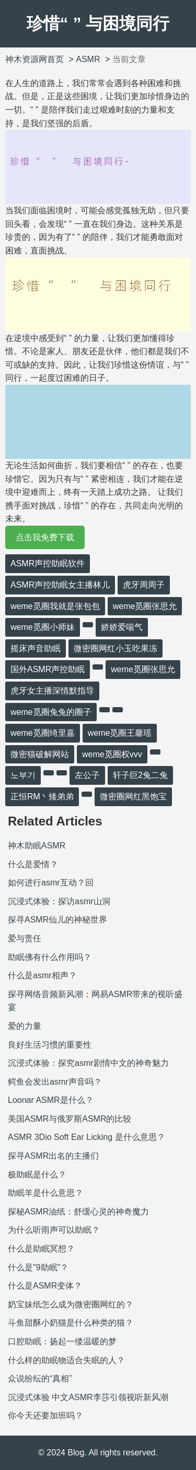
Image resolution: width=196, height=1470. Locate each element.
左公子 (87, 775)
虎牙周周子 (144, 584)
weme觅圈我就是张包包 (55, 606)
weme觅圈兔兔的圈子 (50, 712)
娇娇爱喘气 (122, 627)
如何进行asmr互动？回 (51, 882)
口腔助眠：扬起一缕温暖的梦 (62, 1341)
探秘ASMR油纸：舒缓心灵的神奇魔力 (78, 1211)
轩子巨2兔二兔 (140, 775)
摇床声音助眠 (35, 648)
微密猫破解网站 (39, 754)
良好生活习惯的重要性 (49, 1044)
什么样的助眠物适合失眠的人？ (66, 1360)
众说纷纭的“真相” (40, 1378)
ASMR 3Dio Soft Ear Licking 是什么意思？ (86, 1137)
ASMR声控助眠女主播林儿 (60, 584)
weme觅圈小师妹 (42, 627)
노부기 (23, 775)
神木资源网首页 (34, 59)
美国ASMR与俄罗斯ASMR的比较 (69, 1118)
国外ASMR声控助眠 (47, 669)
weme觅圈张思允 (145, 606)
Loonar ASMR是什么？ (51, 1100)
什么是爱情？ (33, 864)
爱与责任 (24, 938)
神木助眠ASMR (36, 845)
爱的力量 (24, 1026)
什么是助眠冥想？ (41, 1248)
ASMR (88, 59)
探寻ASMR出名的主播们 (53, 1155)
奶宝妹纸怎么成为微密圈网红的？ (70, 1304)
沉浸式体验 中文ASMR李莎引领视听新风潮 (88, 1397)
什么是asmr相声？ (42, 975)
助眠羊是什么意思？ (45, 1192)
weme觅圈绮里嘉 (42, 732)
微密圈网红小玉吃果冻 (115, 648)
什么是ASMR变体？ (45, 1285)
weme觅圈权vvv (112, 754)
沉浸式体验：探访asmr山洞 (59, 901)
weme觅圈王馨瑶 (120, 732)
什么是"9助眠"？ (38, 1267)
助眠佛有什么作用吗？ (49, 957)
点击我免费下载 (45, 537)
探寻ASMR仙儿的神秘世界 (57, 919)
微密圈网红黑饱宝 (133, 796)
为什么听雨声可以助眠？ (54, 1229)
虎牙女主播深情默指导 (52, 690)
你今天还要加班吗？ (45, 1415)
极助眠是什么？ (37, 1174)
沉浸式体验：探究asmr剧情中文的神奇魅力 (88, 1063)
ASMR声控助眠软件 (47, 563)
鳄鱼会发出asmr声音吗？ (55, 1081)
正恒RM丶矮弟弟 (42, 796)
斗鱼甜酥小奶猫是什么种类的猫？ (70, 1322)
